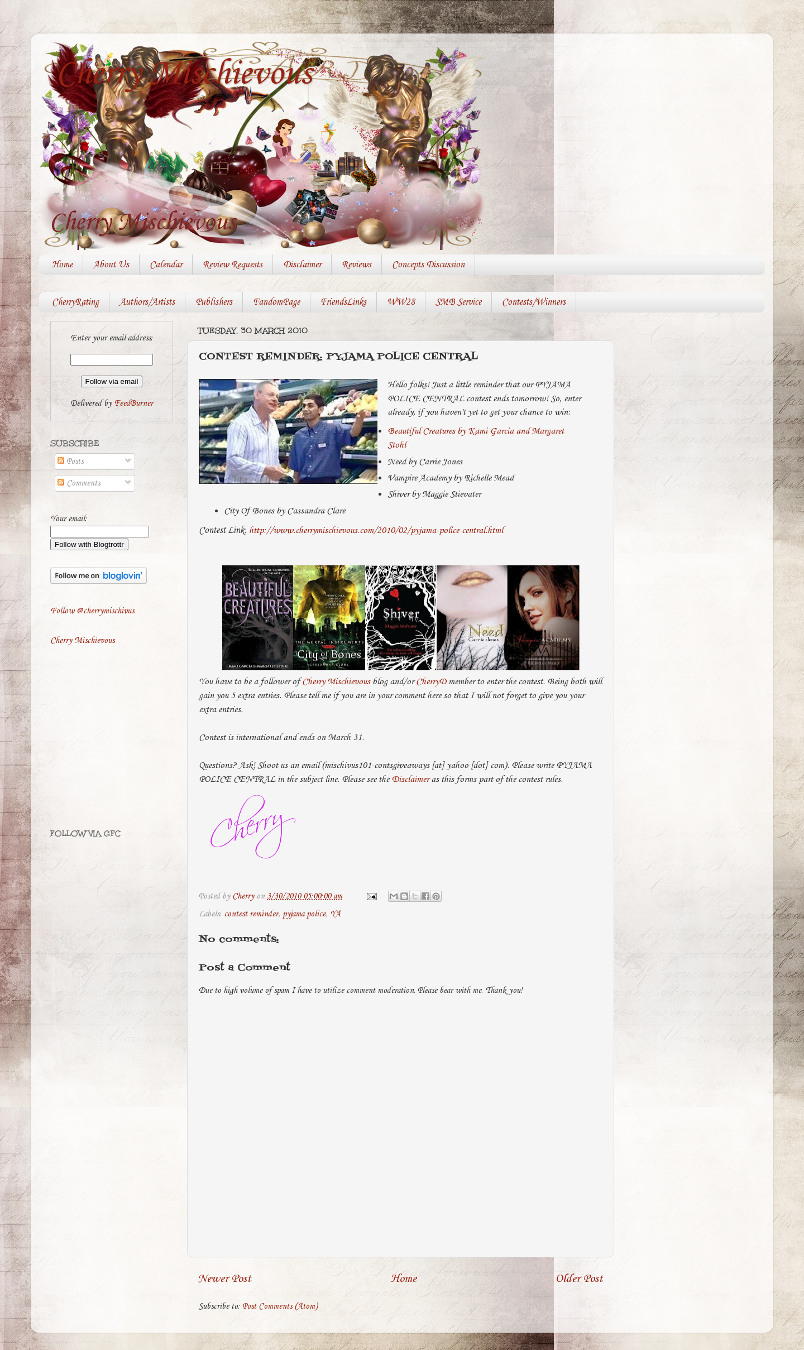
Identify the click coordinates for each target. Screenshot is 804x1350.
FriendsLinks (343, 302)
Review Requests (232, 265)
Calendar (166, 265)
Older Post (579, 1279)
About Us (111, 265)
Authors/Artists (147, 302)
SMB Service (458, 302)
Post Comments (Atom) (280, 1306)
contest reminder (251, 914)
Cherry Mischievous (184, 74)
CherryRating (75, 302)
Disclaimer (302, 265)
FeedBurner (133, 403)
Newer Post (224, 1279)
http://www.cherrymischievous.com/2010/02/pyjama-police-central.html (376, 530)
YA (335, 914)
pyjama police (304, 914)
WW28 (401, 302)
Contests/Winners (534, 302)
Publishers (213, 302)
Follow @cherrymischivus (92, 611)
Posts (70, 462)
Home (62, 265)
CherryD (431, 681)
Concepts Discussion (428, 265)
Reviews (356, 265)
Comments (79, 483)
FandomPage (276, 302)
